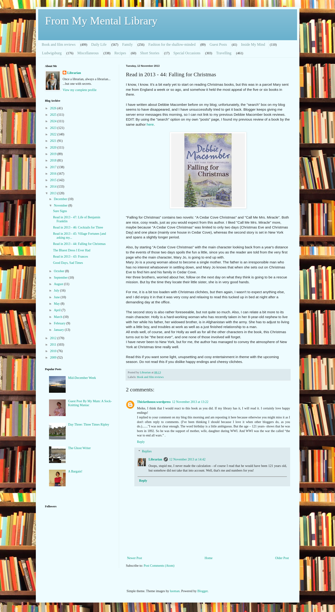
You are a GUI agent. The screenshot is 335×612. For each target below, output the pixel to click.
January (59, 330)
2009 (53, 357)
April (57, 310)
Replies (147, 451)
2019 (53, 154)
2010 (53, 351)
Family (127, 44)
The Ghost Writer (79, 448)
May (57, 303)
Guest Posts (218, 44)
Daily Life (99, 44)
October (59, 271)
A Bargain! (75, 471)
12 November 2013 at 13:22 (190, 402)
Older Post (282, 558)
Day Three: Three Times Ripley (88, 424)
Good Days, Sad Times (68, 263)
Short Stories (149, 53)
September (61, 277)
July (57, 290)
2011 (53, 344)
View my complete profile (80, 90)
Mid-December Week (82, 378)
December (61, 199)
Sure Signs (60, 211)
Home (208, 558)
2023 (53, 128)
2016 (53, 173)
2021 (53, 141)
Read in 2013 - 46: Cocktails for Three (78, 227)
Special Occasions (186, 53)
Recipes (120, 53)
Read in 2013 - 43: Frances (70, 256)
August (59, 284)
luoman (175, 591)
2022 (53, 134)
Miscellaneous (87, 53)
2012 (53, 338)
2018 (53, 160)
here (150, 124)
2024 (53, 121)
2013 (53, 193)
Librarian (155, 459)
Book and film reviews (59, 44)
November (61, 205)
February (60, 323)
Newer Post (134, 558)
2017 (53, 167)
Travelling (223, 53)
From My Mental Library (101, 21)
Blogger (202, 591)
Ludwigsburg (52, 53)
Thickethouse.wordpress (154, 402)
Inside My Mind (253, 44)
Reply (141, 442)
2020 (53, 147)
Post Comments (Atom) (159, 565)
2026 (53, 108)
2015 (53, 180)
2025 (53, 114)
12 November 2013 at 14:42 (187, 459)
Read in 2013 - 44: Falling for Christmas (79, 244)
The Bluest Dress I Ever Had (71, 250)
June (57, 297)
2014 (53, 186)
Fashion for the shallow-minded (172, 44)
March (58, 317)
